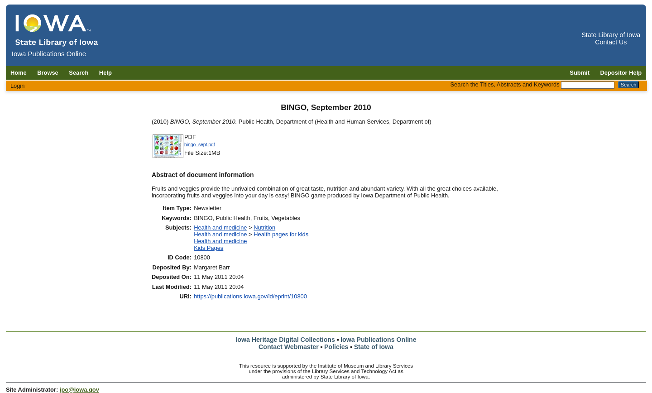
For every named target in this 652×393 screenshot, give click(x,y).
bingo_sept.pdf (199, 144)
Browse (47, 72)
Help (105, 72)
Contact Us (611, 42)
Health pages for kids (281, 234)
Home (18, 72)
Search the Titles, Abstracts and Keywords (504, 84)
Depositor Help (621, 72)
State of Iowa (373, 346)
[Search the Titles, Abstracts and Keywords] (587, 85)
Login (17, 85)
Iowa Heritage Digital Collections (285, 339)
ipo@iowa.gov (79, 389)
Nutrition (264, 227)
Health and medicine (220, 227)
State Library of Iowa (610, 34)
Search (78, 72)
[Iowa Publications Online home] (57, 30)
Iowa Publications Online (378, 339)
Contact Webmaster (289, 346)
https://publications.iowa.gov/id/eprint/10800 (250, 296)
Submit (580, 72)
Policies (336, 346)
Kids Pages (208, 247)
